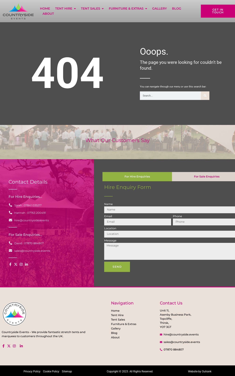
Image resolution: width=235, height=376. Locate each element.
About (48, 14)
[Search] (205, 95)
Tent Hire (65, 8)
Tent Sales (92, 8)
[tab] (137, 176)
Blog (176, 8)
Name (108, 204)
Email (108, 216)
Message (110, 240)
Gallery (159, 8)
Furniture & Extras (128, 8)
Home (45, 8)
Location (110, 228)
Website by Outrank (199, 371)
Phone (177, 216)
